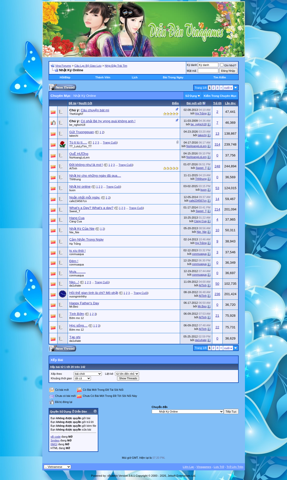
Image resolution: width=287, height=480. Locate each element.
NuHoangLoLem (196, 146)
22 (217, 327)
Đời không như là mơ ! (86, 165)
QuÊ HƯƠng (78, 154)
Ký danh (192, 64)
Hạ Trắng (201, 113)
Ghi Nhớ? (228, 65)
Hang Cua (77, 218)
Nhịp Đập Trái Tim (116, 65)
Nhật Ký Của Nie (81, 228)
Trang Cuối (110, 142)
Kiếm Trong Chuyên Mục (220, 95)
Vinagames (204, 466)
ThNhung (75, 179)
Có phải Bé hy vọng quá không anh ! (108, 121)
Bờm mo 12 (76, 317)
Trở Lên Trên (234, 466)
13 (217, 133)
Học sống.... (78, 325)
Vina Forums (63, 65)
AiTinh (73, 168)
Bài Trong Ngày (173, 77)
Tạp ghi (75, 337)
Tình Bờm (76, 314)
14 (217, 199)
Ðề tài (72, 103)
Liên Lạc (188, 466)
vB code (56, 436)
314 (217, 144)
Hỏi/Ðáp (65, 77)
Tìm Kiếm (220, 77)
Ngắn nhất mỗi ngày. (84, 197)
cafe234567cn (78, 201)
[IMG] (54, 444)
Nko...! (74, 282)
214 (217, 209)
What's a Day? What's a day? (91, 208)
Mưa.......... (77, 272)
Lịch (135, 77)
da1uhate (75, 285)
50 (217, 284)
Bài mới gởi (194, 103)
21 (217, 315)
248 (217, 166)
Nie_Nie (74, 232)
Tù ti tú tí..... (78, 142)
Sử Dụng (191, 95)
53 (217, 188)
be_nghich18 (77, 124)
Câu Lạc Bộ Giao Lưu (88, 65)
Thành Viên (102, 77)
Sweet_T (201, 167)
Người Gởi (85, 103)
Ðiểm (175, 103)
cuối (228, 87)
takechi (73, 135)
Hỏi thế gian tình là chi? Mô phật (93, 293)
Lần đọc (230, 103)
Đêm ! (74, 261)
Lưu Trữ (219, 466)
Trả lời (217, 103)
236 (217, 294)
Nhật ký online (80, 186)
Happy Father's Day (84, 303)
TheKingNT (76, 113)
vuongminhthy (78, 296)
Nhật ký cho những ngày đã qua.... (95, 175)
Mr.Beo (73, 306)
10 (217, 230)
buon (72, 190)
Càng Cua (75, 221)
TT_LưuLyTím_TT (80, 146)
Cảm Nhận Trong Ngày (86, 239)
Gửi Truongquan (81, 132)
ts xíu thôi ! (77, 251)
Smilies (55, 440)
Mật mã (191, 70)
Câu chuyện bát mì (95, 110)
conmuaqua (76, 254)
